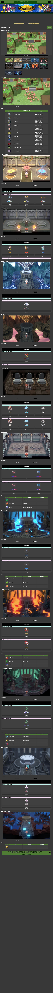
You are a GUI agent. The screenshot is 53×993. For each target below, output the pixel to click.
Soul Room (18, 63)
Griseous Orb (11, 846)
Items (2, 495)
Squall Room (35, 56)
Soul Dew (10, 507)
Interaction (35, 185)
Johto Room (26, 56)
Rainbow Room (43, 56)
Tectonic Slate (16, 143)
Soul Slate (16, 125)
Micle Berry (11, 582)
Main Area (9, 56)
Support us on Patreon (26, 854)
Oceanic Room (26, 63)
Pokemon (49, 27)
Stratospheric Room (43, 63)
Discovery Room (9, 63)
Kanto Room (18, 56)
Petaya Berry (11, 503)
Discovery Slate (17, 114)
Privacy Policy (30, 851)
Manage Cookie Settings (37, 851)
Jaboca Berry (11, 740)
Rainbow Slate (16, 132)
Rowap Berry (11, 736)
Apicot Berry (11, 499)
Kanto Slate (16, 121)
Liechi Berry (11, 657)
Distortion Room (18, 69)
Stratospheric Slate (17, 147)
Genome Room (9, 69)
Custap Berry (11, 586)
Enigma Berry (11, 578)
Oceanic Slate (16, 140)
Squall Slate (16, 136)
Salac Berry (11, 661)
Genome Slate (16, 151)
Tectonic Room (35, 63)
